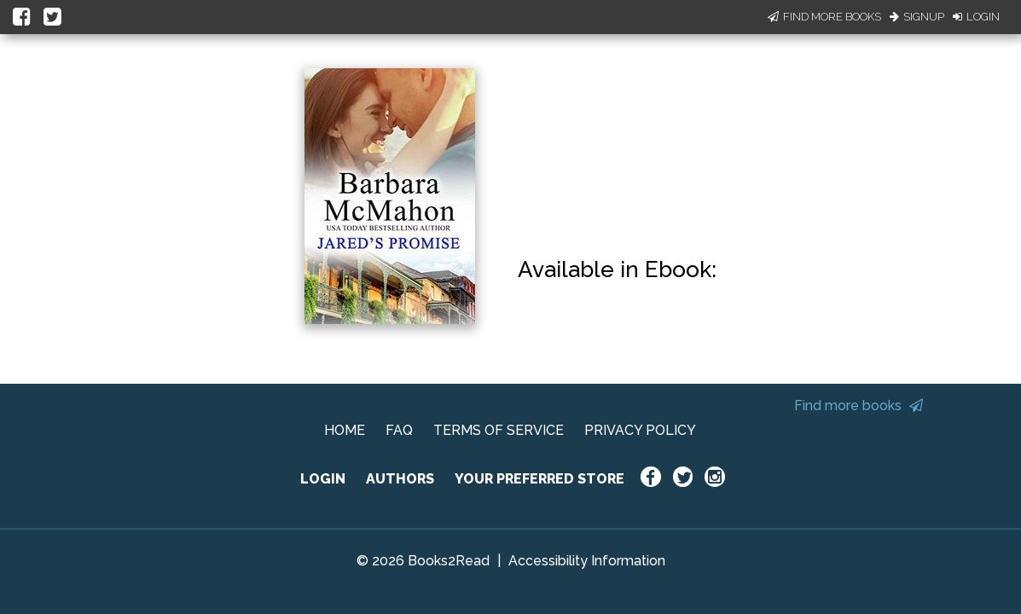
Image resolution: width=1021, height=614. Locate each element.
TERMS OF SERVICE (498, 430)
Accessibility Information (586, 561)
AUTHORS (400, 479)
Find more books (858, 405)
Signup (917, 16)
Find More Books (824, 16)
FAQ (399, 430)
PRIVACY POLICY (640, 430)
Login (976, 16)
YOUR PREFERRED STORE (539, 479)
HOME (344, 430)
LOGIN (322, 479)
